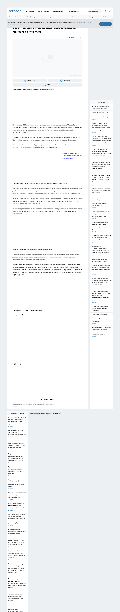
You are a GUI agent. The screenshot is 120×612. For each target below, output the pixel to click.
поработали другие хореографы (22, 147)
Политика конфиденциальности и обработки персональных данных (22, 587)
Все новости (30, 11)
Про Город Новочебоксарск (13, 545)
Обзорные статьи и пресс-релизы (57, 559)
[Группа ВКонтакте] (29, 80)
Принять (105, 24)
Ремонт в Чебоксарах (15, 17)
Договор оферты (32, 559)
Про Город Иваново (68, 545)
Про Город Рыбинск (39, 547)
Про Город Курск (25, 547)
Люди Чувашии (43, 11)
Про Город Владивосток (26, 550)
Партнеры (51, 561)
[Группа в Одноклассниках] (84, 547)
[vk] (15, 364)
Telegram (9, 557)
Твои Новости (24, 545)
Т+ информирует (32, 17)
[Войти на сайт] (110, 11)
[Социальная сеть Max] (47, 85)
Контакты (51, 557)
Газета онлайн (58, 11)
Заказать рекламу (62, 17)
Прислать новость (93, 11)
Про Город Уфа (53, 547)
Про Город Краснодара (40, 550)
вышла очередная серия (34, 125)
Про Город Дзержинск (12, 550)
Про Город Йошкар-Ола (40, 545)
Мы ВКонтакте (76, 17)
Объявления (9, 559)
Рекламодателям (73, 11)
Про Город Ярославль (12, 547)
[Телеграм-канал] (65, 80)
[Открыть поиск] (106, 11)
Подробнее (50, 585)
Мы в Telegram (90, 17)
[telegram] (20, 364)
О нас (29, 557)
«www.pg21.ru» (18, 564)
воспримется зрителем (25, 193)
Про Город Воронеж (54, 545)
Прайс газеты (10, 561)
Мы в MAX (103, 17)
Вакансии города (47, 17)
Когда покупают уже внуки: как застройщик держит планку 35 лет (47, 405)
